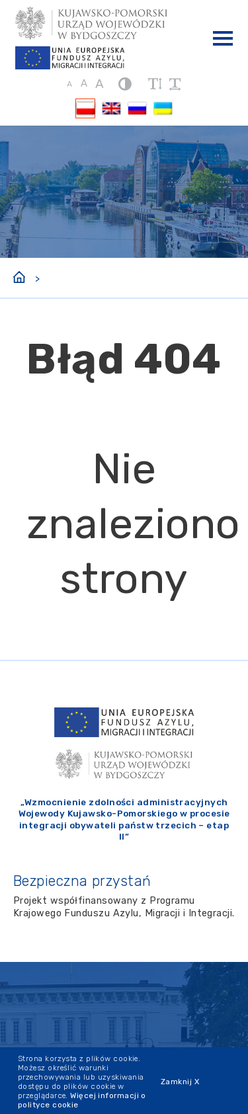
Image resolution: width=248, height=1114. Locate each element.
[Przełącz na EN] (111, 108)
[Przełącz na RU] (137, 108)
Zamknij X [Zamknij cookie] (180, 1081)
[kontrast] (125, 83)
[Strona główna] (19, 276)
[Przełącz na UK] (163, 108)
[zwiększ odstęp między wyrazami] (175, 84)
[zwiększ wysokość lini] (154, 84)
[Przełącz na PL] (85, 108)
